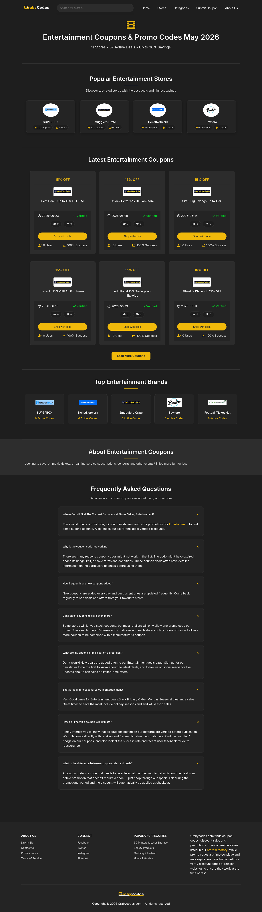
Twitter (82, 847)
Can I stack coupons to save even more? (87, 615)
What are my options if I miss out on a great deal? (93, 652)
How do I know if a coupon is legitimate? (87, 721)
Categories (181, 8)
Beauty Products (144, 847)
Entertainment (178, 524)
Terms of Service (31, 858)
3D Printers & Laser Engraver (151, 842)
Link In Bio (27, 842)
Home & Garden (143, 858)
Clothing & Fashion (145, 853)
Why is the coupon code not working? (86, 546)
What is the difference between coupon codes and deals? (98, 763)
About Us (231, 8)
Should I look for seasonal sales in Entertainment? (93, 689)
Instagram (84, 853)
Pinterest (83, 858)
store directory (217, 850)
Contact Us (28, 847)
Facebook (83, 842)
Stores (161, 8)
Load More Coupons (131, 355)
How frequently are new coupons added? (88, 583)
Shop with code (63, 236)
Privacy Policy (29, 853)
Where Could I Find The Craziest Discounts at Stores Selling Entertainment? (108, 514)
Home (146, 8)
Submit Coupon (207, 8)
